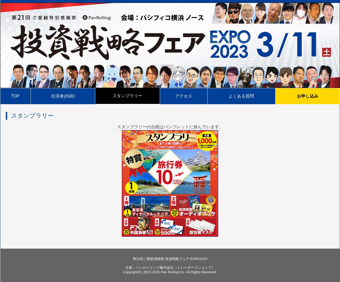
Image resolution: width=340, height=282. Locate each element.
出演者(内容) (63, 96)
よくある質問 (241, 96)
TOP (15, 96)
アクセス (183, 96)
